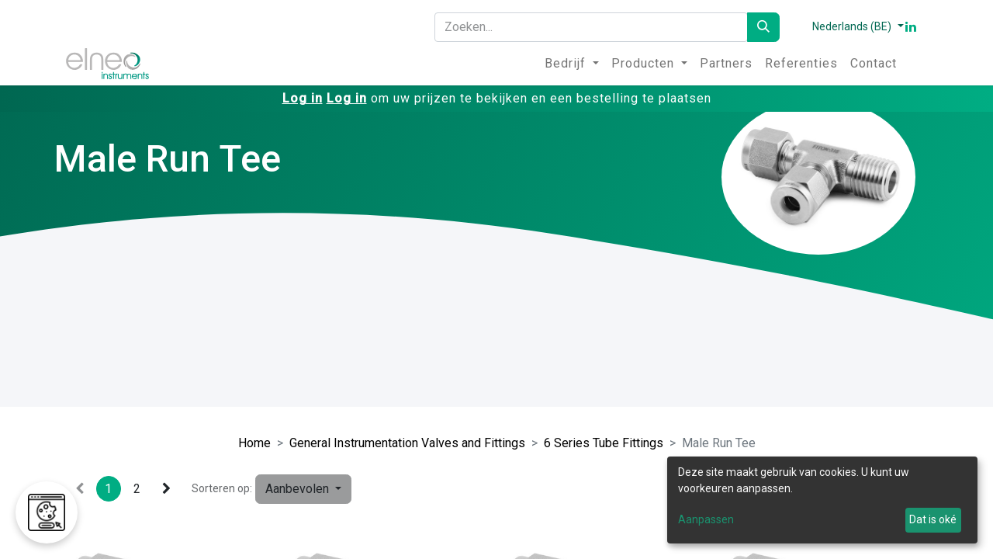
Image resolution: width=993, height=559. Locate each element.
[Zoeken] (763, 27)
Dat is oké (933, 519)
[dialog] (822, 500)
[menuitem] (571, 63)
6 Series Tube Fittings (603, 443)
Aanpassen (706, 519)
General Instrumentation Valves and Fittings (407, 443)
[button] (303, 489)
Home (254, 443)
